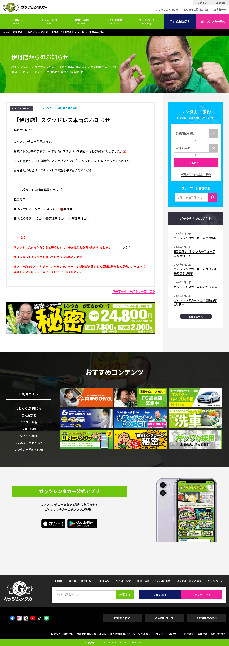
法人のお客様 (114, 21)
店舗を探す (180, 21)
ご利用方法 (16, 21)
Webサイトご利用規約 (181, 634)
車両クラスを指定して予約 (196, 174)
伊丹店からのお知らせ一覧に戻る (133, 291)
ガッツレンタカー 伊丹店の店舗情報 (57, 108)
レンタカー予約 (212, 21)
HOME (58, 581)
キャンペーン (147, 21)
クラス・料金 (49, 21)
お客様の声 (220, 9)
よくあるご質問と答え (195, 9)
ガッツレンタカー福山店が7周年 (195, 238)
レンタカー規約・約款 (28, 449)
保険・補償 (82, 21)
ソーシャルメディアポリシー (149, 634)
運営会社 (202, 634)
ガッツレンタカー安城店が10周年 (195, 287)
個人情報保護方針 (120, 634)
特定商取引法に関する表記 (92, 634)
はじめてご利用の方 (166, 9)
